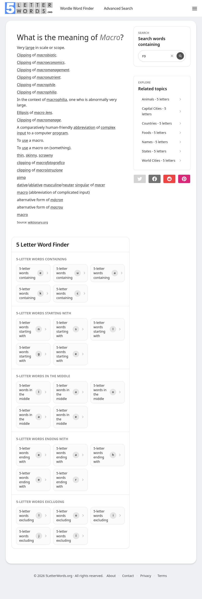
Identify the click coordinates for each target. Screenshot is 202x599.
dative (22, 184)
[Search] (180, 56)
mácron (56, 199)
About (111, 575)
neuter (68, 184)
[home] (29, 8)
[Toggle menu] (194, 8)
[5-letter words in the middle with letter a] (70, 392)
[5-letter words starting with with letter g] (33, 354)
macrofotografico (50, 162)
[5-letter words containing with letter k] (33, 293)
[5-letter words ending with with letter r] (70, 480)
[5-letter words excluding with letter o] (70, 516)
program (60, 132)
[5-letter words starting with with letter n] (33, 329)
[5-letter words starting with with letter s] (70, 329)
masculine (52, 184)
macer (100, 184)
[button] (140, 179)
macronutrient (48, 77)
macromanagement (53, 69)
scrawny (46, 155)
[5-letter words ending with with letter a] (70, 455)
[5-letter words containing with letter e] (33, 273)
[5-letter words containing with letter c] (70, 293)
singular (82, 184)
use (25, 140)
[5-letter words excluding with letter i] (107, 516)
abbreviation (84, 127)
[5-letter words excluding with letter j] (33, 536)
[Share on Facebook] (155, 179)
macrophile (46, 84)
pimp (21, 177)
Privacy (145, 575)
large (29, 47)
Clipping (24, 55)
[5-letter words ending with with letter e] (33, 455)
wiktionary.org (38, 222)
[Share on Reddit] (169, 179)
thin (20, 155)
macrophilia (46, 92)
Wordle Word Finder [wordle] (77, 8)
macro (22, 192)
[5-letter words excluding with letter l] (33, 516)
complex (108, 127)
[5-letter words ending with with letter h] (107, 455)
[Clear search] (172, 56)
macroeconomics (50, 62)
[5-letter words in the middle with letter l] (33, 392)
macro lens (43, 112)
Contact (128, 575)
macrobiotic (46, 55)
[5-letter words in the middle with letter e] (70, 417)
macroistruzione (49, 170)
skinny (31, 155)
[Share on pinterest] (184, 179)
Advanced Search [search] (118, 8)
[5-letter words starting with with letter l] (107, 329)
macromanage (49, 119)
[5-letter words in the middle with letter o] (107, 392)
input (21, 132)
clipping (24, 162)
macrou (56, 207)
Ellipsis (23, 112)
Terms (162, 575)
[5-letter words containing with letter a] (107, 273)
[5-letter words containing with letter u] (70, 273)
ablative (36, 184)
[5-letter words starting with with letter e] (70, 354)
